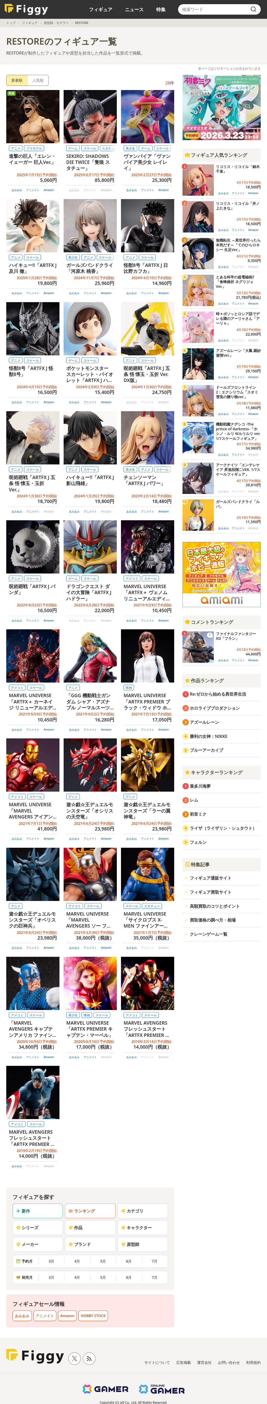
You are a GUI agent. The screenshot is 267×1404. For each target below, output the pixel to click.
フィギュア (100, 9)
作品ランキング (204, 680)
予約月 (24, 1261)
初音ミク (198, 814)
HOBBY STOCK (93, 1315)
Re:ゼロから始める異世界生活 (218, 694)
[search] (253, 9)
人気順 (38, 80)
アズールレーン (204, 722)
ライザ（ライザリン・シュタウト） (223, 828)
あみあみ (17, 190)
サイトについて (157, 1362)
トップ (11, 23)
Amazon (49, 190)
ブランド (79, 1244)
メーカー (27, 1244)
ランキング (81, 1211)
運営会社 (204, 1362)
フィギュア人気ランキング (216, 155)
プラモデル (34, 148)
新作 (23, 1211)
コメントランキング (209, 622)
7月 (154, 1261)
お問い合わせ (229, 1362)
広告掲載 (183, 1362)
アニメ (15, 148)
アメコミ (132, 578)
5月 (103, 1261)
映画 (129, 687)
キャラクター (136, 1227)
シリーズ (27, 1227)
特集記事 (197, 864)
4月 (77, 1261)
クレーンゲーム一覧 (208, 934)
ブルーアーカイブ (206, 750)
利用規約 (253, 1362)
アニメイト (32, 190)
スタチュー (152, 906)
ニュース (134, 9)
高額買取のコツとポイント (215, 906)
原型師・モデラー (56, 23)
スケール (90, 148)
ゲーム (73, 148)
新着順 (16, 80)
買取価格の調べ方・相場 (213, 920)
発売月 (24, 1277)
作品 (75, 1227)
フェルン (198, 842)
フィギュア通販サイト (211, 878)
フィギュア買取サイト (211, 892)
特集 (161, 9)
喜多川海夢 (200, 786)
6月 (129, 1261)
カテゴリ (132, 1211)
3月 (51, 1261)
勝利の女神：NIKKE (208, 736)
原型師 (130, 1244)
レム (194, 800)
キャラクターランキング (213, 772)
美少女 (130, 148)
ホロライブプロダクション (215, 708)
